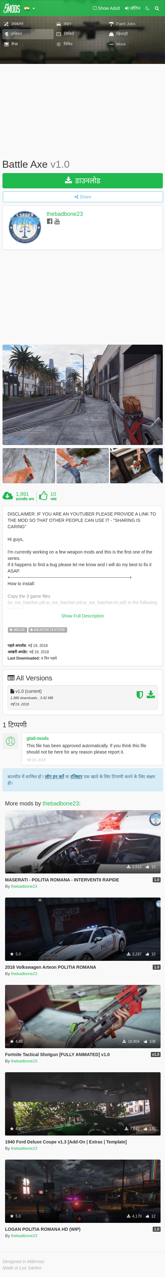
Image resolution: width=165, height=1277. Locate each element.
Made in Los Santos (22, 1267)
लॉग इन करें (54, 776)
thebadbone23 (65, 214)
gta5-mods (38, 738)
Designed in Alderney (23, 1261)
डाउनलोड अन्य (25, 499)
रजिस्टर (76, 776)
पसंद (53, 499)
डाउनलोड (83, 180)
